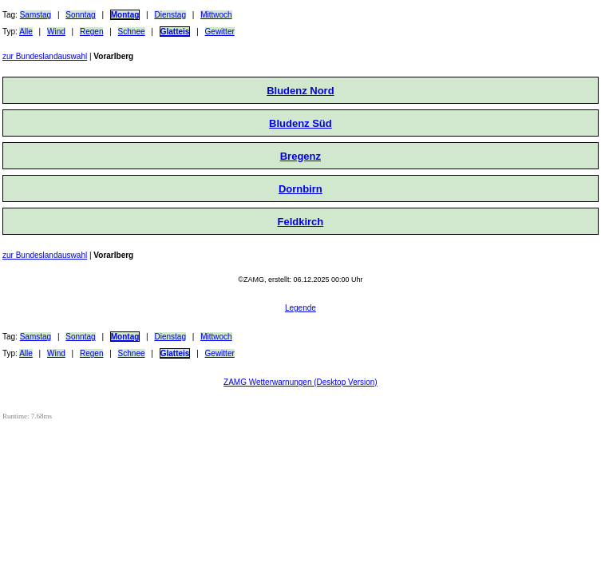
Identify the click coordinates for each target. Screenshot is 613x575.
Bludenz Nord (300, 91)
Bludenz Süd (300, 123)
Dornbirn (300, 189)
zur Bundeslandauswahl (44, 56)
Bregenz (300, 156)
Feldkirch (300, 222)
